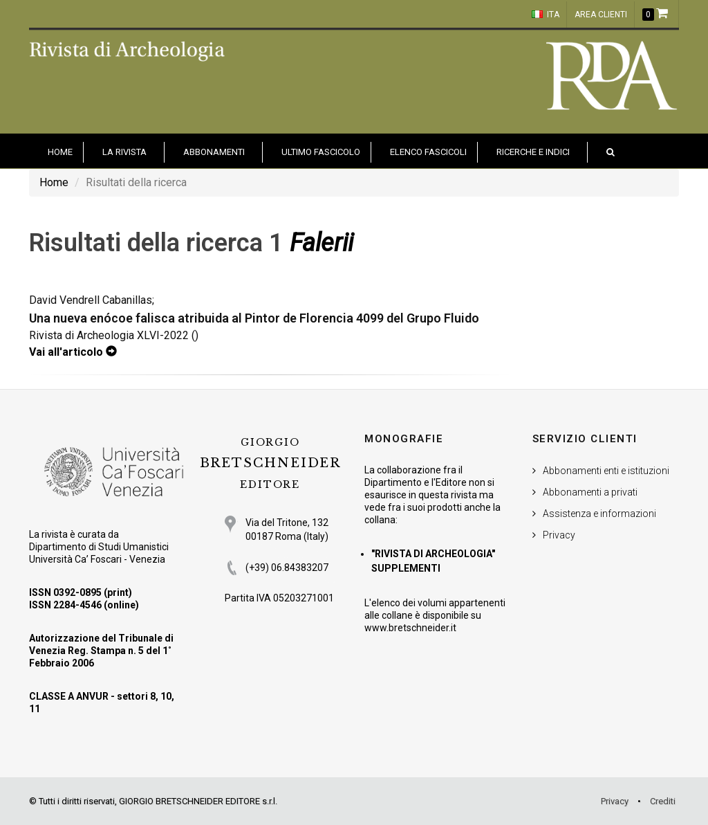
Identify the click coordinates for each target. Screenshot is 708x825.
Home (53, 182)
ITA (545, 14)
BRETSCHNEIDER (270, 463)
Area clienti (601, 14)
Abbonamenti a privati (590, 492)
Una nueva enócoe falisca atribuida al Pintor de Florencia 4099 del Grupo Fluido (254, 318)
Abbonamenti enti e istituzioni (606, 470)
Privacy (559, 535)
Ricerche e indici (533, 152)
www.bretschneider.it (410, 627)
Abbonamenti (214, 152)
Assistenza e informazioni (599, 513)
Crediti (663, 801)
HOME (60, 152)
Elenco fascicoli (428, 152)
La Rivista (124, 152)
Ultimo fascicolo (320, 152)
